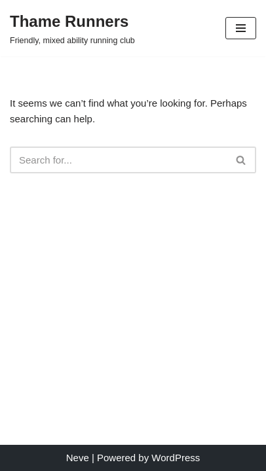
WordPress (175, 457)
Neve (77, 457)
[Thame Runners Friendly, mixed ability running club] (72, 28)
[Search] (118, 160)
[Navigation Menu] (240, 28)
